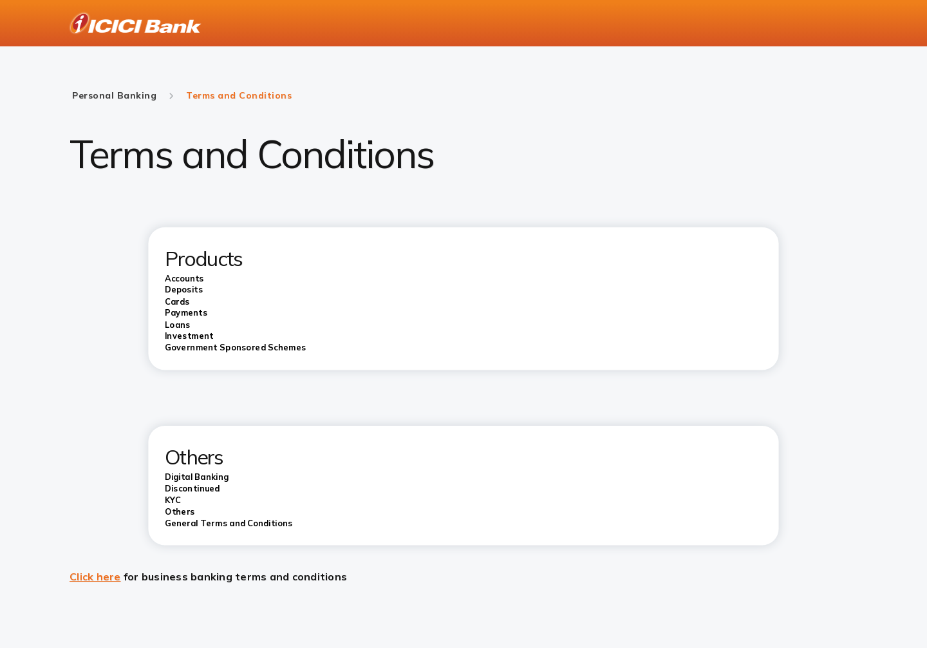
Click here (95, 576)
